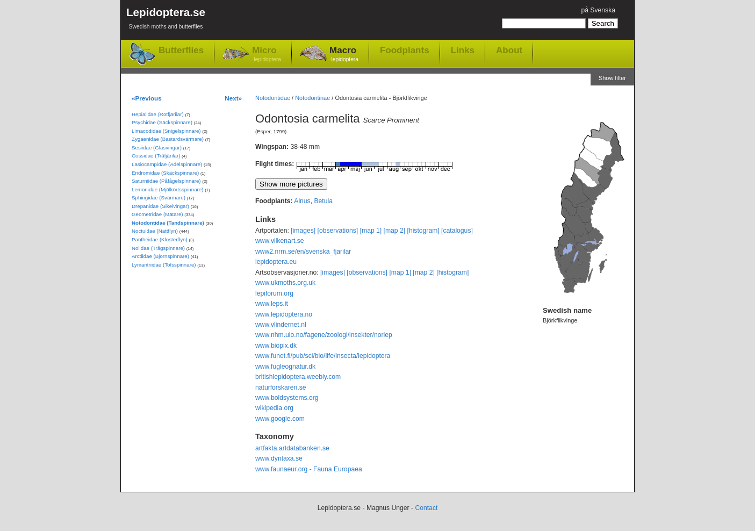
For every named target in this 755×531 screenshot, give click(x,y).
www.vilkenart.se (279, 241)
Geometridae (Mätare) (157, 214)
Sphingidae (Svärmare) (158, 197)
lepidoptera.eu (276, 262)
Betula (323, 201)
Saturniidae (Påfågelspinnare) (166, 181)
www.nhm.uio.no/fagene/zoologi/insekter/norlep (323, 335)
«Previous (147, 98)
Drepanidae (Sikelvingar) (160, 206)
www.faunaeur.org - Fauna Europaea (308, 469)
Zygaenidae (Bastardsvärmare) (168, 139)
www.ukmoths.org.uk (285, 282)
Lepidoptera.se (165, 20)
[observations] (338, 230)
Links (462, 50)
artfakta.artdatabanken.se (292, 448)
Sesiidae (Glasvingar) (157, 147)
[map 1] (371, 230)
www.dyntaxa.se (279, 458)
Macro (343, 54)
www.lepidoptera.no (283, 314)
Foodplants (404, 50)
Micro (266, 54)
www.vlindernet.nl (280, 324)
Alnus (302, 201)
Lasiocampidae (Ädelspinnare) (167, 164)
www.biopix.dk (276, 345)
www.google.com (280, 418)
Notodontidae (272, 98)
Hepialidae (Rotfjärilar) (158, 114)
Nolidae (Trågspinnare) (158, 248)
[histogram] (423, 230)
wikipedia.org (274, 408)
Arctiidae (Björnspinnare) (160, 256)
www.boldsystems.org (287, 397)
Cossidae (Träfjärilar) (156, 156)
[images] (303, 230)
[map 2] (395, 230)
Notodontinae (312, 98)
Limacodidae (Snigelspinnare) (166, 131)
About (509, 50)
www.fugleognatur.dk (285, 366)
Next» (233, 98)
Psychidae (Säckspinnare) (162, 122)
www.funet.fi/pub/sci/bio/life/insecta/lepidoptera (322, 356)
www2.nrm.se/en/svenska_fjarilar (303, 251)
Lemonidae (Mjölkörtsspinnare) (167, 189)
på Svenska (598, 10)
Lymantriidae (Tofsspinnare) (164, 265)
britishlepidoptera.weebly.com (298, 377)
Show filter (612, 78)
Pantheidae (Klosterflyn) (160, 239)
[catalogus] (457, 230)
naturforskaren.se (280, 387)
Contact (426, 508)
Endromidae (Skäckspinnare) (165, 173)
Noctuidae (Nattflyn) (155, 231)
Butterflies (181, 50)
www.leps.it (271, 303)
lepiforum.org (274, 293)
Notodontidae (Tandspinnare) (168, 223)
